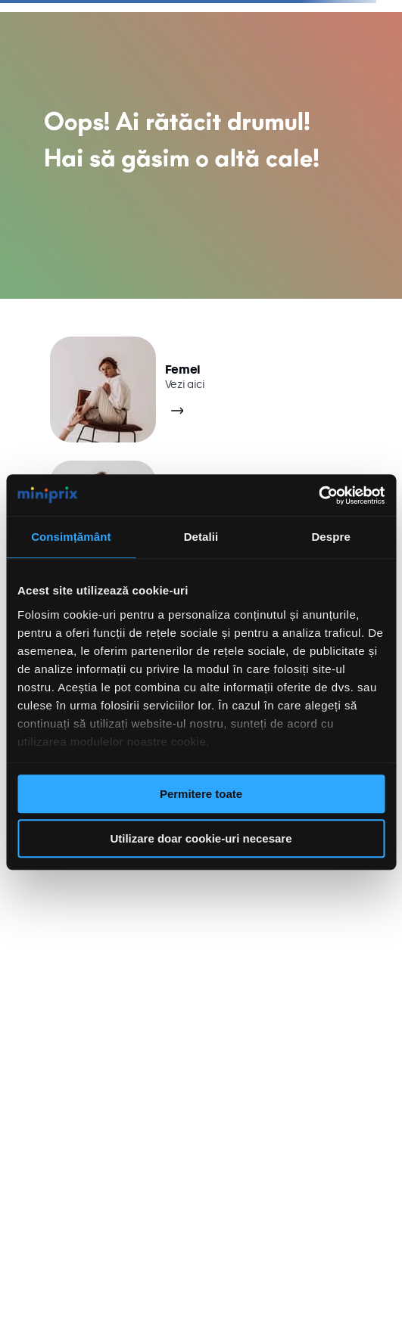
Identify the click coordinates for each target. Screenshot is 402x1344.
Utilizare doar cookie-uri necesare (200, 838)
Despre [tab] (330, 536)
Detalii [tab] (201, 536)
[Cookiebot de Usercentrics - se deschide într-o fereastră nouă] (318, 495)
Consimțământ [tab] (71, 536)
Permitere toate (201, 793)
